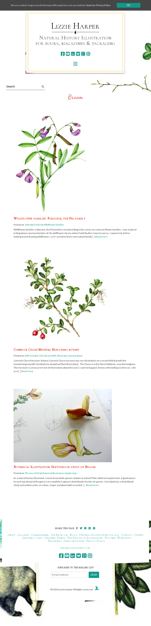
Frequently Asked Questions (66, 541)
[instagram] (88, 53)
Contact (126, 535)
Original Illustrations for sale (99, 535)
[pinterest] (83, 53)
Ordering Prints (54, 538)
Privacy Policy (95, 541)
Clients (139, 535)
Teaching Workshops (118, 538)
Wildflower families (53, 224)
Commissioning (40, 535)
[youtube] (68, 53)
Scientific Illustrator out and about (64, 355)
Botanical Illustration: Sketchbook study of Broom (55, 467)
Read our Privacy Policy (98, 5)
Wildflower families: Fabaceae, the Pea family (49, 218)
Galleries (23, 535)
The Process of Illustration (84, 538)
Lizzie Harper (75, 26)
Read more (101, 236)
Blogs (73, 535)
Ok (128, 5)
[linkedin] (73, 53)
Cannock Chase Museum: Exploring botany (46, 349)
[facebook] (62, 53)
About (11, 535)
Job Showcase (59, 535)
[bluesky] (78, 53)
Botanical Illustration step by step (59, 473)
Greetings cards (32, 538)
